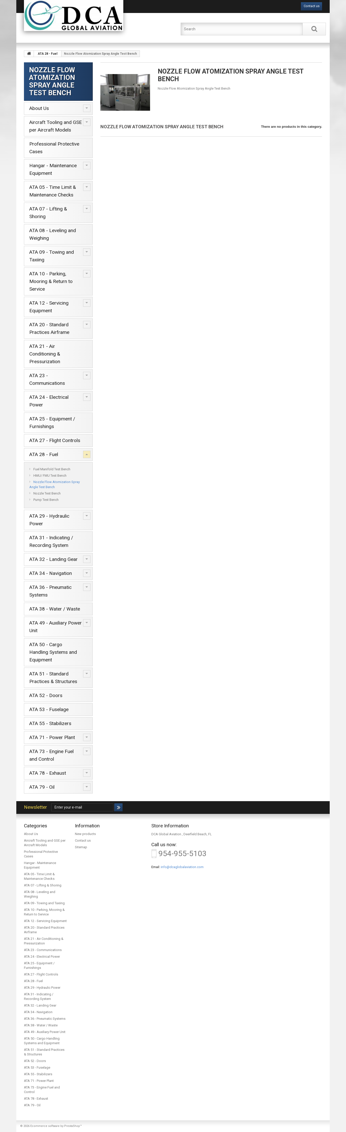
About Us (39, 108)
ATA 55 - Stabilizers (50, 723)
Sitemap (81, 847)
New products (85, 834)
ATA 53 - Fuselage (49, 709)
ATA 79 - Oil (42, 787)
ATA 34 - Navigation (50, 573)
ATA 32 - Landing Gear (53, 559)
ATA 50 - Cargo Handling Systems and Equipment (53, 652)
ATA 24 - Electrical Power (49, 401)
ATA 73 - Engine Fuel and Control (51, 755)
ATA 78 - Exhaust (47, 773)
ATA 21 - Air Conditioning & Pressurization (44, 353)
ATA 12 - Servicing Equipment (49, 307)
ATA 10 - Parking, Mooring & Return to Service (51, 281)
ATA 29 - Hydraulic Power (49, 520)
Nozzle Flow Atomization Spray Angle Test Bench (54, 484)
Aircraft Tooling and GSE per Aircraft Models (55, 126)
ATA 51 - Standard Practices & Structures (53, 677)
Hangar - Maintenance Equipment (53, 169)
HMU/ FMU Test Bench (49, 475)
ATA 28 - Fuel (43, 454)
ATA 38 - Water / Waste (54, 609)
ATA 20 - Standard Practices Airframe (49, 328)
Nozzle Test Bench (47, 493)
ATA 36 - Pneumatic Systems (50, 591)
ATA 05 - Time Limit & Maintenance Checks (52, 191)
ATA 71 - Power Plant (52, 737)
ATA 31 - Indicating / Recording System (51, 541)
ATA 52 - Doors (45, 695)
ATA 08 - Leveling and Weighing (52, 234)
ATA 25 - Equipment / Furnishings (52, 422)
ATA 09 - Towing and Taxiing (51, 256)
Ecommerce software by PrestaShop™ (56, 1126)
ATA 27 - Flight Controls (54, 440)
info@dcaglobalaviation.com (182, 867)
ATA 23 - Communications (47, 379)
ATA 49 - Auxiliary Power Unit (55, 626)
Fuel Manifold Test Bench (51, 469)
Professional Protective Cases (54, 147)
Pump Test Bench (46, 500)
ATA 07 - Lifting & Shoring (48, 212)
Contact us (312, 6)
